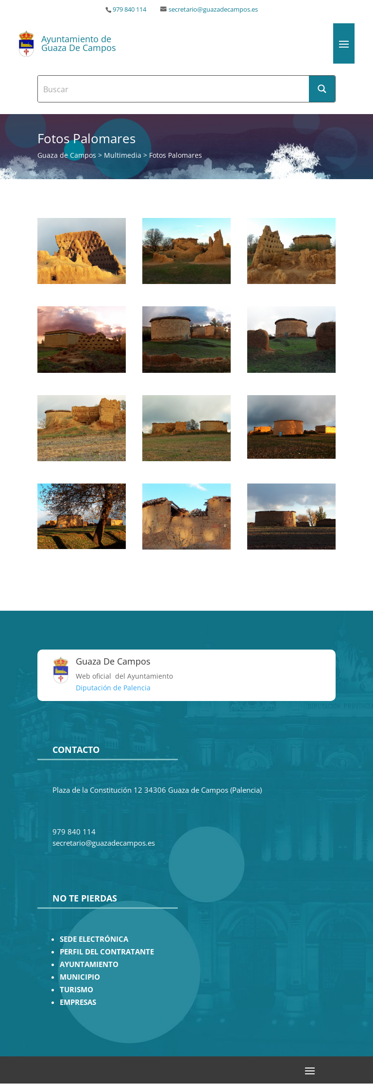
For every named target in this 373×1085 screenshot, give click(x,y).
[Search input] (174, 88)
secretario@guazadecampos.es (213, 9)
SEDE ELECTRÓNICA (94, 939)
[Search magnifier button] (322, 89)
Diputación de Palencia (113, 687)
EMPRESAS (78, 1002)
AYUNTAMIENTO (89, 964)
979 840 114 (129, 9)
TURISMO (76, 990)
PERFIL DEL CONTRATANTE (107, 952)
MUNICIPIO (80, 977)
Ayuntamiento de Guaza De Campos (78, 43)
